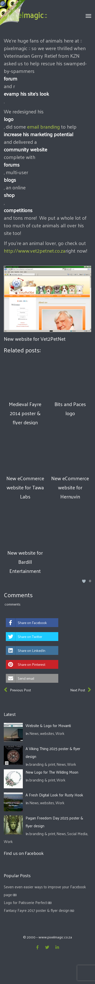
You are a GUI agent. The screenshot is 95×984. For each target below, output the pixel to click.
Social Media (77, 833)
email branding (43, 126)
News (34, 733)
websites (47, 733)
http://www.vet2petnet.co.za (34, 250)
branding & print (42, 764)
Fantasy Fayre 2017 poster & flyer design (36, 910)
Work (59, 733)
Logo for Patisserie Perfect (25, 902)
